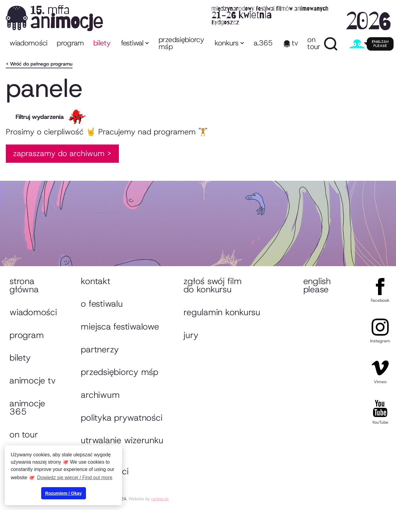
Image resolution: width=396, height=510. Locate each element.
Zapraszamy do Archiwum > (62, 153)
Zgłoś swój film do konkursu (212, 285)
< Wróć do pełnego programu (39, 64)
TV (295, 43)
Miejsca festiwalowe (120, 326)
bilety (101, 43)
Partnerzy (100, 349)
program (70, 43)
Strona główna (23, 285)
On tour (23, 434)
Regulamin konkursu (222, 312)
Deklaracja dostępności (104, 467)
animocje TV (32, 380)
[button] (134, 43)
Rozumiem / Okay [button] (63, 493)
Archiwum (100, 395)
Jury (191, 335)
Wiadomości (28, 43)
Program (26, 335)
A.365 (263, 43)
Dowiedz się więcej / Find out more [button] (74, 477)
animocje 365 (27, 408)
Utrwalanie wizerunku (122, 440)
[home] (198, 18)
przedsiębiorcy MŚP (181, 43)
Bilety (19, 357)
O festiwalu (102, 303)
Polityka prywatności (121, 417)
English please (317, 285)
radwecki (160, 498)
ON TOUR (313, 43)
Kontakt (95, 281)
